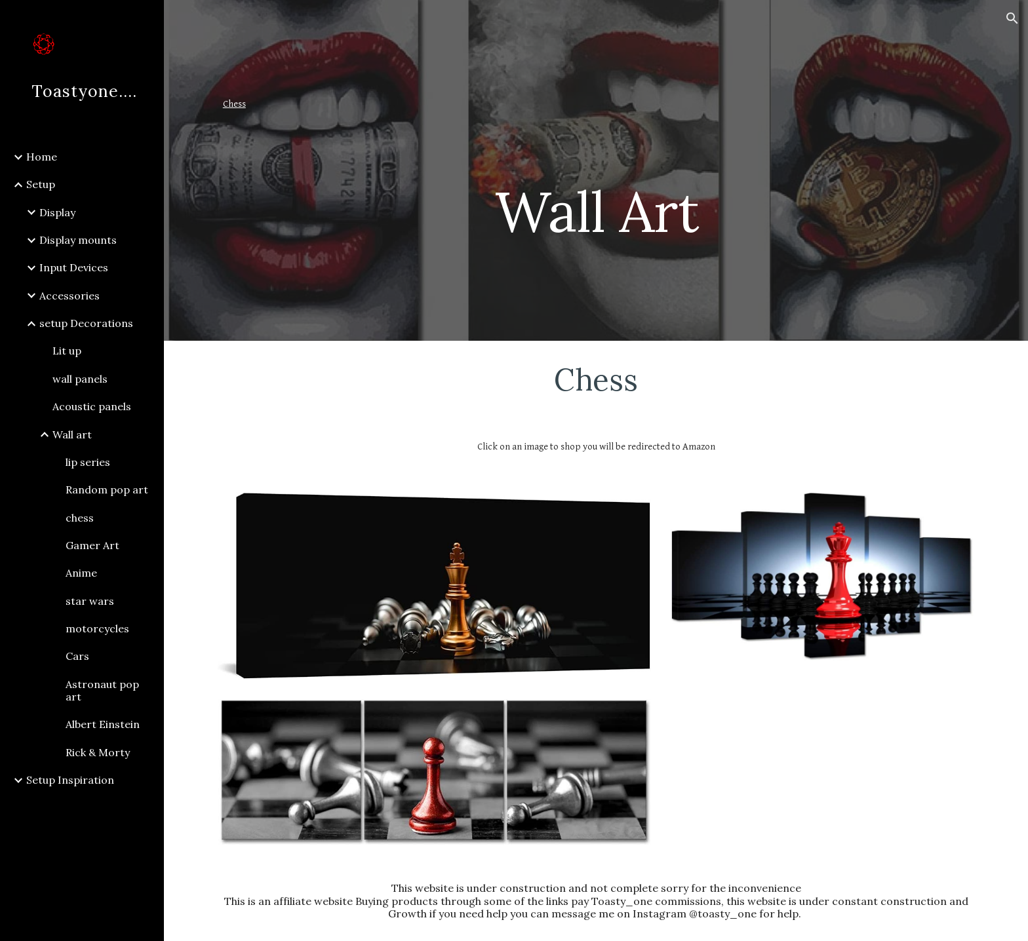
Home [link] (41, 156)
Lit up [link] (66, 350)
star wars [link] (90, 600)
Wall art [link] (72, 434)
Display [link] (57, 212)
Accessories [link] (69, 295)
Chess (234, 103)
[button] (1012, 18)
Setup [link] (40, 184)
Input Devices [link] (73, 267)
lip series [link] (88, 462)
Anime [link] (81, 572)
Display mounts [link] (78, 239)
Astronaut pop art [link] (102, 690)
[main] (725, 170)
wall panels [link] (80, 378)
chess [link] (80, 517)
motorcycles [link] (97, 628)
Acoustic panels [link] (91, 406)
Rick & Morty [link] (98, 752)
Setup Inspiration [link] (70, 779)
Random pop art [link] (107, 489)
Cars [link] (77, 656)
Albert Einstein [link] (103, 724)
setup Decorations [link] (86, 323)
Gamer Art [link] (92, 545)
